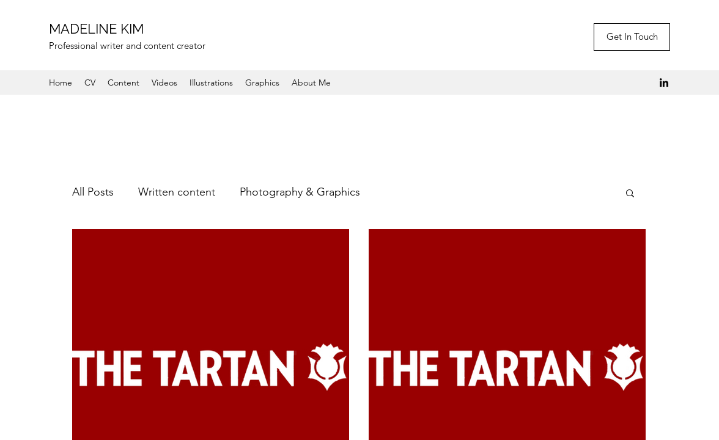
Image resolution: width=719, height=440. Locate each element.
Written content (176, 192)
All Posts (93, 192)
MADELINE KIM (96, 29)
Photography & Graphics (300, 192)
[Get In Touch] (632, 37)
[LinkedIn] (664, 82)
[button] (630, 194)
